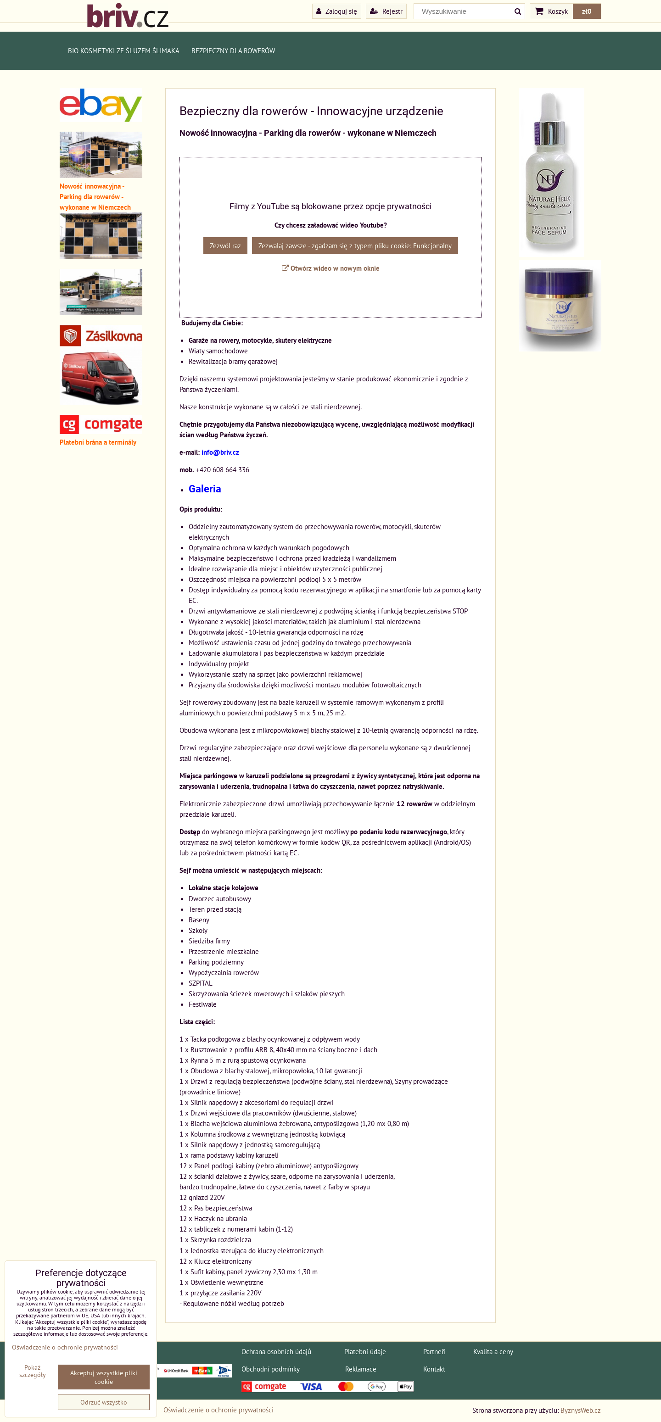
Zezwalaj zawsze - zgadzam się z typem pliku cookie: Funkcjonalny (355, 245)
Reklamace (360, 1368)
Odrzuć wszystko (103, 1402)
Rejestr (386, 11)
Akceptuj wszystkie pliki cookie (103, 1377)
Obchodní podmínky (270, 1368)
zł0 (587, 11)
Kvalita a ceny (493, 1351)
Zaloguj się (336, 11)
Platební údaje (365, 1351)
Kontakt (434, 1368)
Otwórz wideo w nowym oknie (331, 268)
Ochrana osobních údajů (276, 1351)
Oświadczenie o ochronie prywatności (218, 1409)
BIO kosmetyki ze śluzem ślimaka (123, 50)
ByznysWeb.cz (580, 1410)
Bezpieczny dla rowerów (233, 50)
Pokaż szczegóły (32, 1371)
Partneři (434, 1351)
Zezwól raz (225, 245)
